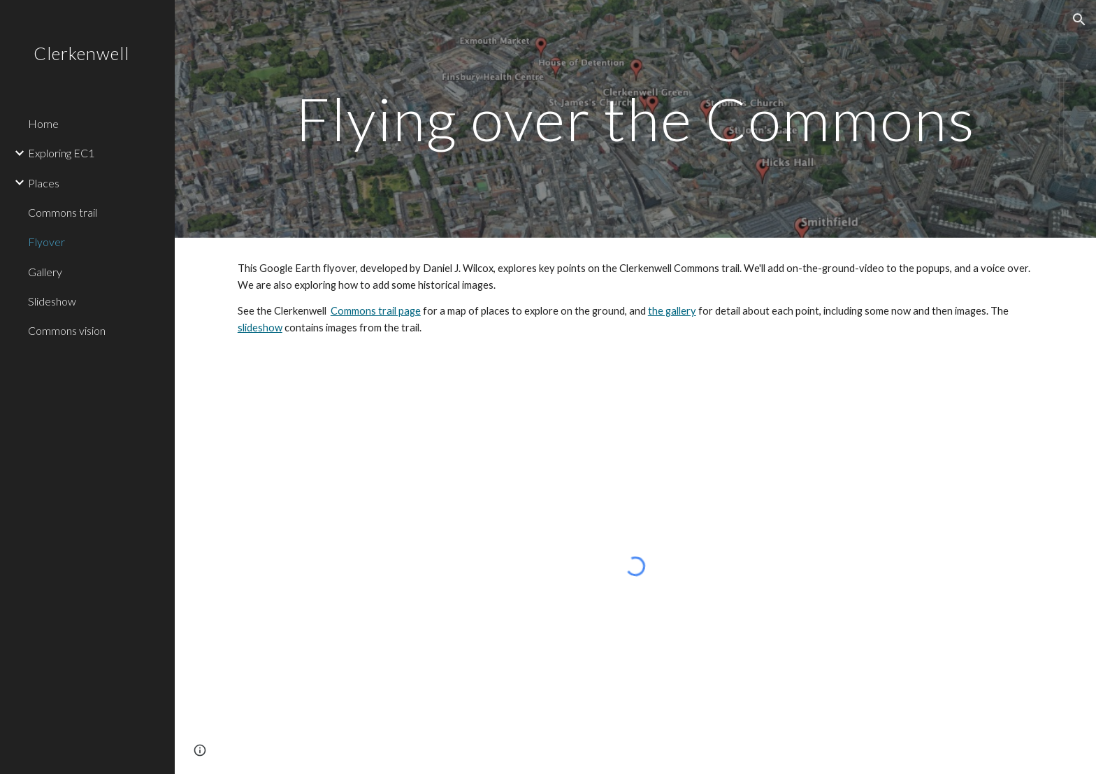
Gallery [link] (45, 271)
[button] (1079, 19)
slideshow (260, 328)
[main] (635, 118)
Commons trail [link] (62, 212)
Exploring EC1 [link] (61, 152)
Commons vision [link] (67, 330)
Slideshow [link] (52, 301)
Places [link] (43, 182)
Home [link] (43, 123)
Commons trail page (376, 311)
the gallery (672, 311)
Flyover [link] (46, 241)
